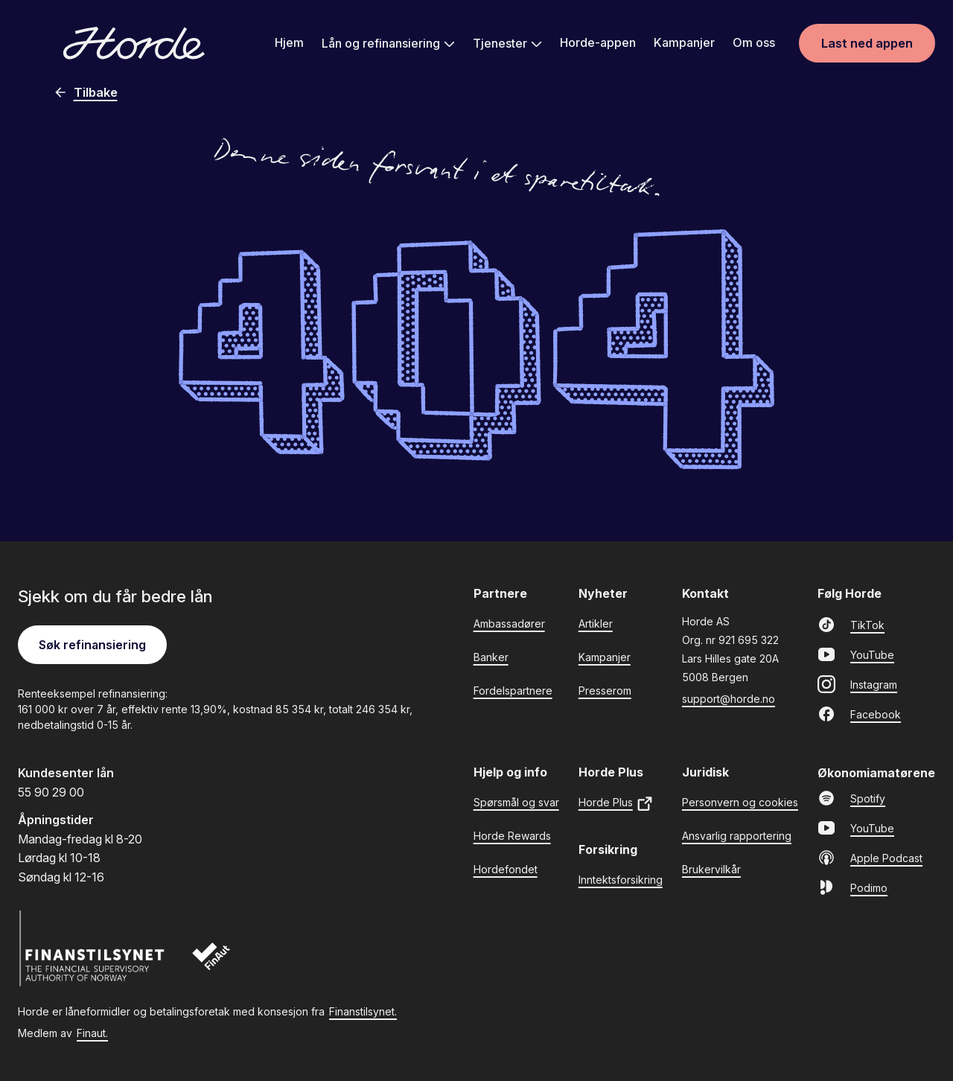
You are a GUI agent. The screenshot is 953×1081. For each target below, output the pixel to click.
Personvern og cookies (740, 802)
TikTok (851, 625)
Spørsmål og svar (516, 802)
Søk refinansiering (92, 644)
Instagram (857, 684)
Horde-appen (598, 42)
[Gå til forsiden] (134, 43)
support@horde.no (728, 698)
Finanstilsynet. (363, 1011)
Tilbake (85, 92)
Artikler (596, 623)
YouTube (855, 654)
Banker (491, 657)
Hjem (289, 42)
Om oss (754, 42)
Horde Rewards (512, 835)
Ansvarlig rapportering (736, 835)
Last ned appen (867, 43)
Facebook (859, 714)
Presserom (605, 690)
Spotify (851, 798)
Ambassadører (509, 623)
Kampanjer (684, 42)
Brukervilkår (711, 869)
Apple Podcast (869, 858)
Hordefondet (506, 869)
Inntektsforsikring (621, 879)
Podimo (852, 887)
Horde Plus (616, 803)
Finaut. (92, 1033)
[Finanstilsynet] (92, 948)
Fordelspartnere (513, 690)
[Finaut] (220, 963)
